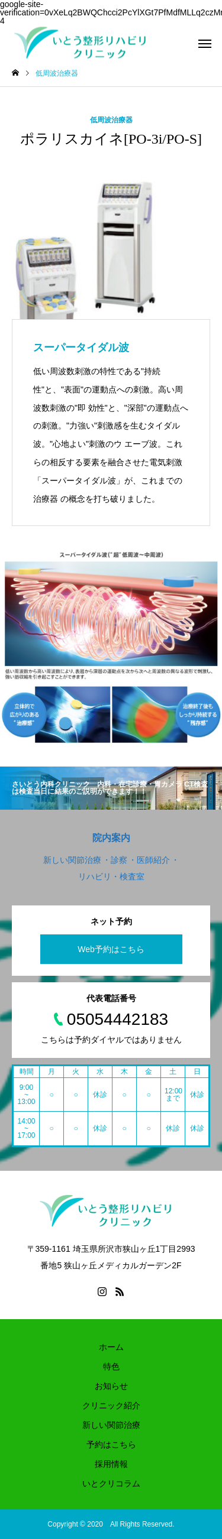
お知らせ (111, 1386)
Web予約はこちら (111, 949)
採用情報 (111, 1464)
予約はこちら (111, 1444)
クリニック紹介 (111, 1405)
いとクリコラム (111, 1483)
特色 (111, 1366)
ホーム (111, 1347)
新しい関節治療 (111, 1425)
